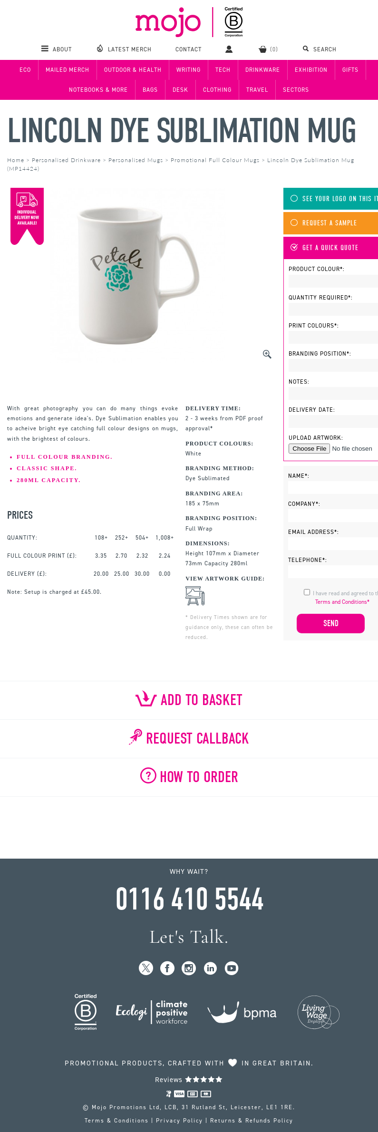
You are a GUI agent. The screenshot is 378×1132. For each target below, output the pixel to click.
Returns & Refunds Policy (251, 1120)
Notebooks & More (98, 90)
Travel (257, 90)
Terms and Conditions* (342, 602)
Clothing (217, 90)
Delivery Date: (312, 410)
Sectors (296, 90)
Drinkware (262, 70)
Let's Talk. (189, 936)
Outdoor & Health (133, 70)
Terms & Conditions (117, 1120)
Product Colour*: (317, 269)
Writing (188, 70)
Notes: (299, 382)
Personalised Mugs (135, 160)
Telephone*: (307, 560)
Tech (223, 70)
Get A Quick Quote (325, 248)
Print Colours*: (314, 325)
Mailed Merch (67, 70)
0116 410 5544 (189, 899)
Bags (150, 90)
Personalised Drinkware (66, 160)
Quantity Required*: (321, 297)
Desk (180, 90)
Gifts (350, 70)
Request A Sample (324, 223)
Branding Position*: (320, 354)
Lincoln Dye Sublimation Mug (181, 131)
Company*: (304, 504)
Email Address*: (313, 532)
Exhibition (311, 70)
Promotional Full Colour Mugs (215, 160)
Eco (25, 70)
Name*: (299, 476)
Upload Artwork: (316, 438)
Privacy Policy (179, 1120)
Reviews (189, 1079)
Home (15, 160)
